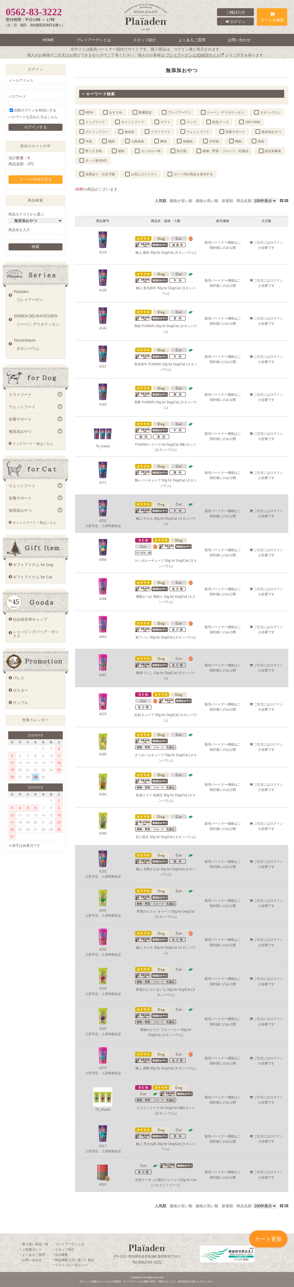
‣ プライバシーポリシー (70, 1265)
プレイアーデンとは (93, 40)
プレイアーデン (179, 112)
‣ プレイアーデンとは (68, 1244)
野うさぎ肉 (93, 151)
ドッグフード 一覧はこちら (33, 444)
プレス (18, 678)
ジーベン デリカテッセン (225, 112)
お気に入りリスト (144, 174)
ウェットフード (197, 132)
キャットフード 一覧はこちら (34, 523)
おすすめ (115, 112)
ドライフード (160, 132)
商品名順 (244, 201)
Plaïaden (38, 297)
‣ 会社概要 (60, 1255)
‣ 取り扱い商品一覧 (34, 1244)
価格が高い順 (206, 201)
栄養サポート (235, 132)
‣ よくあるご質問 (32, 1255)
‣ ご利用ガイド (31, 1250)
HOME (48, 40)
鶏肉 (111, 141)
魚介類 (181, 151)
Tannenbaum (38, 346)
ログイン (235, 21)
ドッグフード (95, 122)
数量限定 (145, 112)
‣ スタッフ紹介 (63, 1250)
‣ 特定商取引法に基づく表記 (73, 1260)
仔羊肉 (214, 141)
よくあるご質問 (192, 40)
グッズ (191, 122)
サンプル (20, 702)
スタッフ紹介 (144, 40)
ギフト (165, 122)
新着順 (227, 201)
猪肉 (121, 151)
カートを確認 (272, 18)
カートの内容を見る (36, 179)
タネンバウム (270, 112)
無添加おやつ (271, 132)
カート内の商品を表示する (193, 174)
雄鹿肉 (188, 141)
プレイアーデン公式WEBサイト (195, 55)
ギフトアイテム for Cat (32, 577)
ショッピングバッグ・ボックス (36, 633)
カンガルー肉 (151, 151)
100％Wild (252, 122)
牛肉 (88, 141)
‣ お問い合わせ (31, 1260)
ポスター (20, 690)
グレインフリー (96, 132)
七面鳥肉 (137, 141)
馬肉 (261, 141)
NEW (89, 112)
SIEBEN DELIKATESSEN (38, 322)
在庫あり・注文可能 (100, 174)
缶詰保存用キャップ (30, 619)
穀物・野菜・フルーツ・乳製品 (225, 151)
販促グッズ (220, 122)
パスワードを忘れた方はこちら (33, 117)
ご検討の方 (235, 12)
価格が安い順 (181, 201)
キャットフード (132, 122)
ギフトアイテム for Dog (33, 565)
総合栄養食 (273, 151)
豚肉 (163, 141)
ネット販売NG (96, 160)
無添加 (129, 132)
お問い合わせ (239, 40)
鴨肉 (238, 141)
